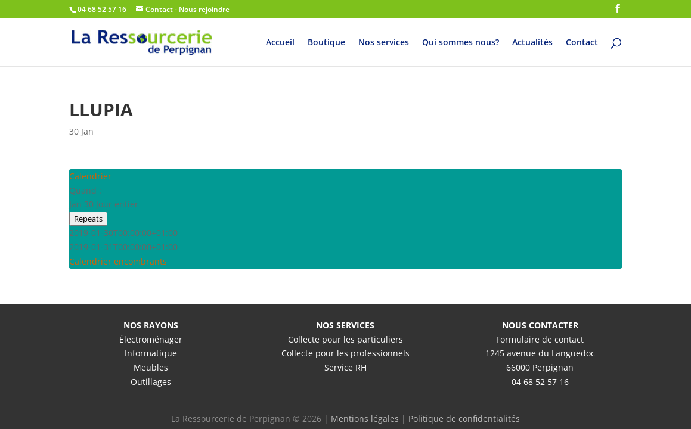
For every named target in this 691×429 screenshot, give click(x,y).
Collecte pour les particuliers (345, 339)
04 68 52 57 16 (540, 381)
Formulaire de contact (540, 339)
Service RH (345, 367)
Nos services (383, 43)
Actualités (532, 43)
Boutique (326, 43)
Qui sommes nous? (460, 43)
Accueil (280, 43)
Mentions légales (365, 418)
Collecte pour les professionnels (345, 353)
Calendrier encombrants (118, 261)
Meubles (151, 367)
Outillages (151, 381)
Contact (582, 43)
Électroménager (150, 339)
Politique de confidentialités (464, 418)
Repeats (88, 218)
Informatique (151, 353)
